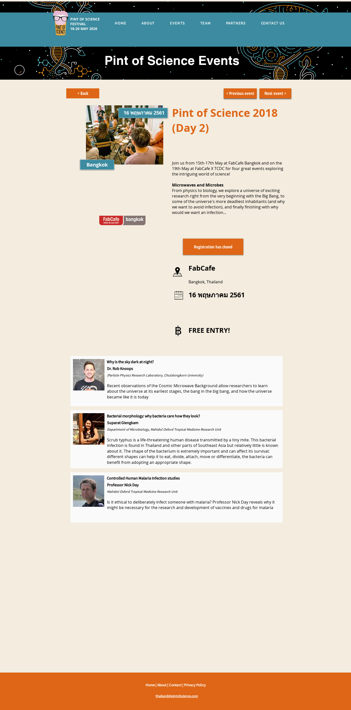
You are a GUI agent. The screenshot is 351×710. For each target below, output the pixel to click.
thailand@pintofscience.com (177, 696)
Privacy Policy (195, 685)
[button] (213, 247)
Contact (175, 685)
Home (151, 685)
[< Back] (82, 93)
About (162, 685)
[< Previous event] (240, 93)
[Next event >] (275, 93)
